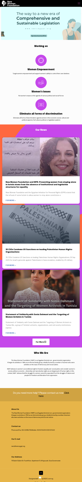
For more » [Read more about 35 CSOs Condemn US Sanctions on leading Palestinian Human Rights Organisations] (11, 265)
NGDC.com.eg (48, 479)
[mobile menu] (79, 3)
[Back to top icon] (41, 473)
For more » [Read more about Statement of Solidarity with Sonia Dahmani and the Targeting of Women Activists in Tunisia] (11, 333)
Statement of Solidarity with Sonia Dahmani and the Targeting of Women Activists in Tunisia (37, 315)
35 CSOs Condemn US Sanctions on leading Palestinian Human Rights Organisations (39, 250)
